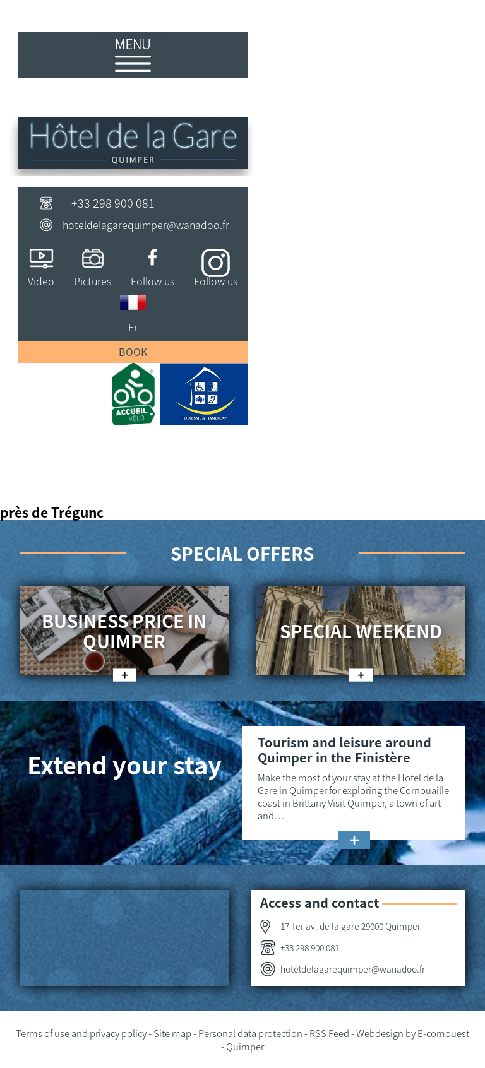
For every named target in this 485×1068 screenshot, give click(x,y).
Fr (133, 327)
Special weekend (361, 630)
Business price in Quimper (124, 630)
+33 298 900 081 (113, 202)
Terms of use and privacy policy (81, 1033)
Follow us (152, 280)
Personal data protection (250, 1033)
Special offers (242, 553)
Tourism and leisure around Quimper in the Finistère (344, 749)
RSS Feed (329, 1033)
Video (41, 280)
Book (133, 351)
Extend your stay (124, 764)
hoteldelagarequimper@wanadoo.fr (146, 224)
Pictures (92, 280)
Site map (172, 1033)
